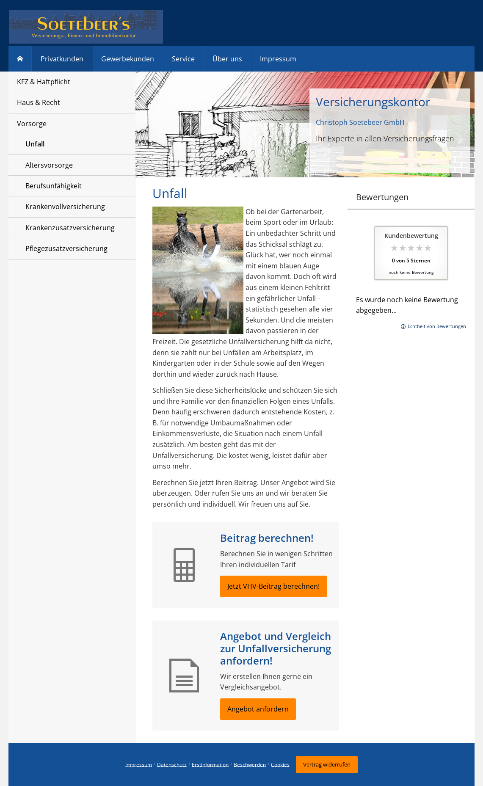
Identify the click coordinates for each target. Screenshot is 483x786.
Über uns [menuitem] (227, 58)
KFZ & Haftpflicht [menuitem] (43, 81)
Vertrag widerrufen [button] (327, 764)
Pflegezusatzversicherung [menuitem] (66, 248)
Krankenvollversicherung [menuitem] (65, 206)
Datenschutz (172, 764)
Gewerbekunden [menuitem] (127, 58)
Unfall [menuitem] (34, 144)
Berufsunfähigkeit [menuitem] (53, 185)
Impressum (138, 764)
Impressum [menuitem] (278, 58)
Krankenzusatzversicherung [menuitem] (70, 227)
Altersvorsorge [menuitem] (49, 165)
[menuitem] (20, 59)
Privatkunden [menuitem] (62, 58)
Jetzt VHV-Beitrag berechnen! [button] (273, 586)
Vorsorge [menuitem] (32, 123)
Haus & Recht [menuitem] (38, 102)
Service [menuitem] (183, 58)
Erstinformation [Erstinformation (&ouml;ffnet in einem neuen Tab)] (210, 764)
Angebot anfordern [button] (258, 709)
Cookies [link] (280, 764)
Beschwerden (250, 764)
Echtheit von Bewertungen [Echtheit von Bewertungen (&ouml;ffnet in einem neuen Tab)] (437, 326)
